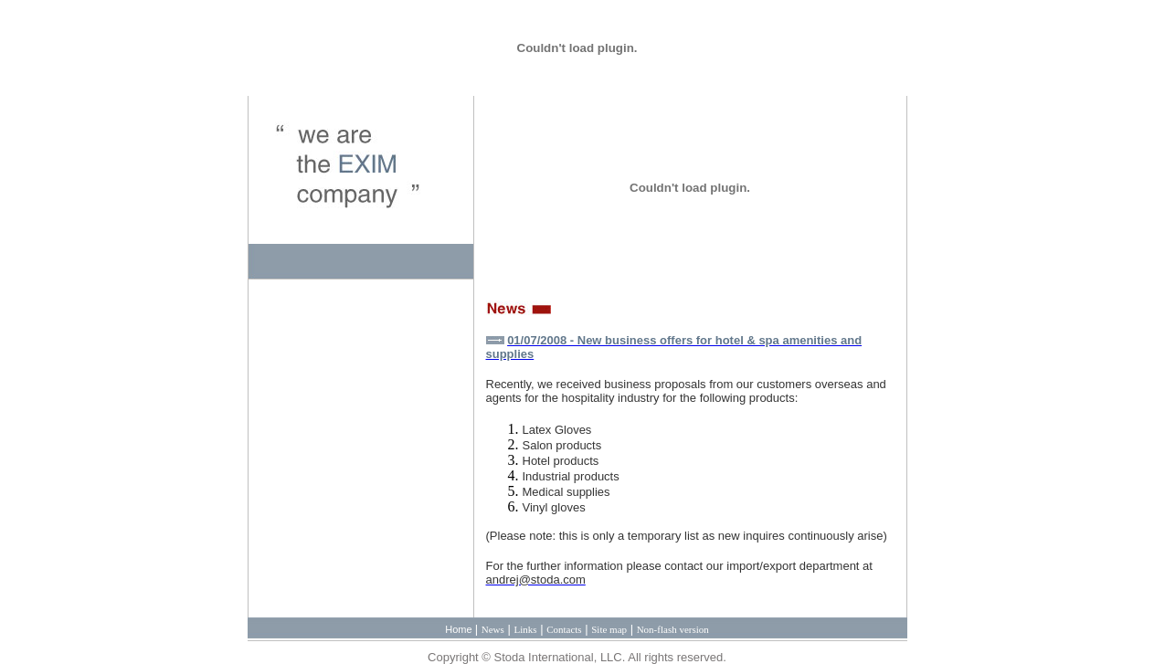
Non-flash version (673, 629)
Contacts (564, 629)
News (493, 629)
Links (524, 629)
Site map (609, 629)
